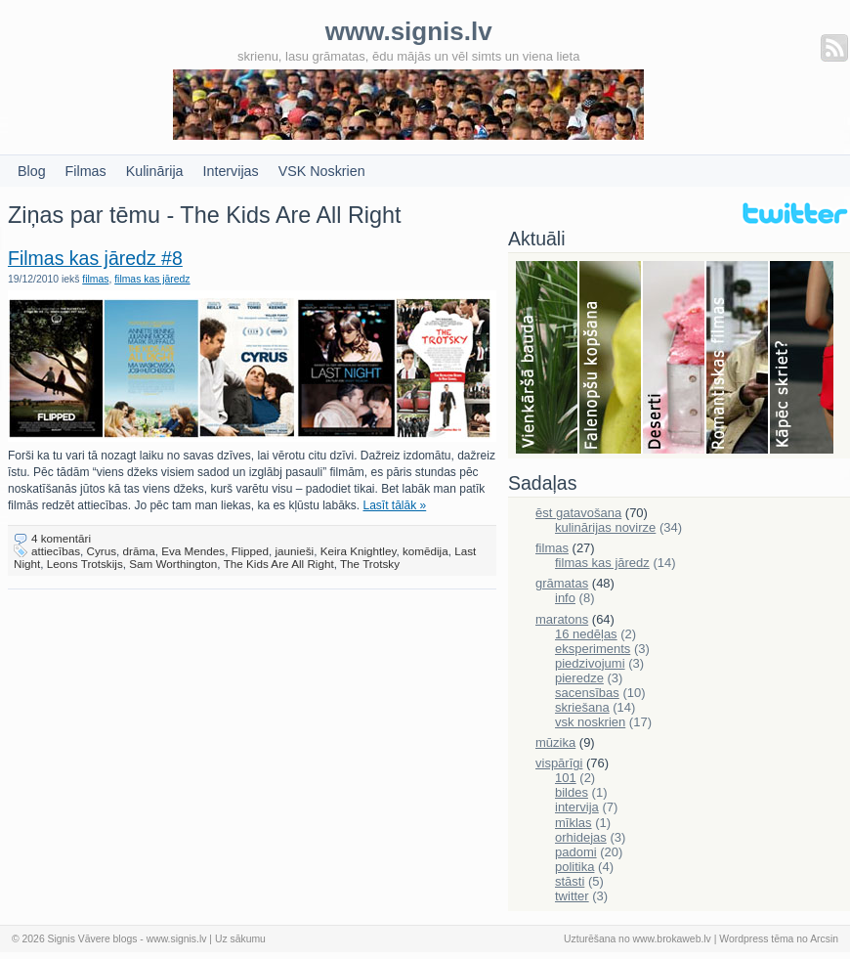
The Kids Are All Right (279, 563)
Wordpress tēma (756, 939)
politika (574, 866)
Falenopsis (611, 359)
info (565, 597)
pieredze (579, 678)
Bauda (547, 359)
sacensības (587, 692)
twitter (572, 896)
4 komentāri (61, 538)
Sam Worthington (173, 563)
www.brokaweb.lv (672, 939)
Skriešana (801, 359)
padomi (576, 852)
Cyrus (102, 551)
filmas (95, 279)
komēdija (425, 551)
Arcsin (824, 939)
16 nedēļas (586, 634)
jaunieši (295, 551)
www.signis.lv (177, 939)
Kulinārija (155, 171)
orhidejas (581, 837)
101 (565, 777)
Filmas (85, 171)
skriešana (582, 707)
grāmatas (561, 583)
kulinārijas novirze (605, 527)
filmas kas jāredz (152, 279)
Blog (32, 171)
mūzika (555, 742)
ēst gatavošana (578, 512)
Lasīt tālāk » (395, 505)
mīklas (573, 822)
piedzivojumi (590, 663)
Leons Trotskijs (85, 563)
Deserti (674, 359)
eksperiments (592, 648)
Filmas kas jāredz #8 (95, 258)
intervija (577, 807)
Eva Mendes (193, 551)
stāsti (569, 881)
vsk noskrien (590, 722)
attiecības (55, 551)
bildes (571, 792)
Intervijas (231, 171)
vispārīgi (558, 763)
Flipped (250, 551)
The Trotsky (370, 563)
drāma (139, 551)
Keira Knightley (358, 551)
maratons (561, 619)
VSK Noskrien (321, 171)
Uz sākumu (240, 939)
